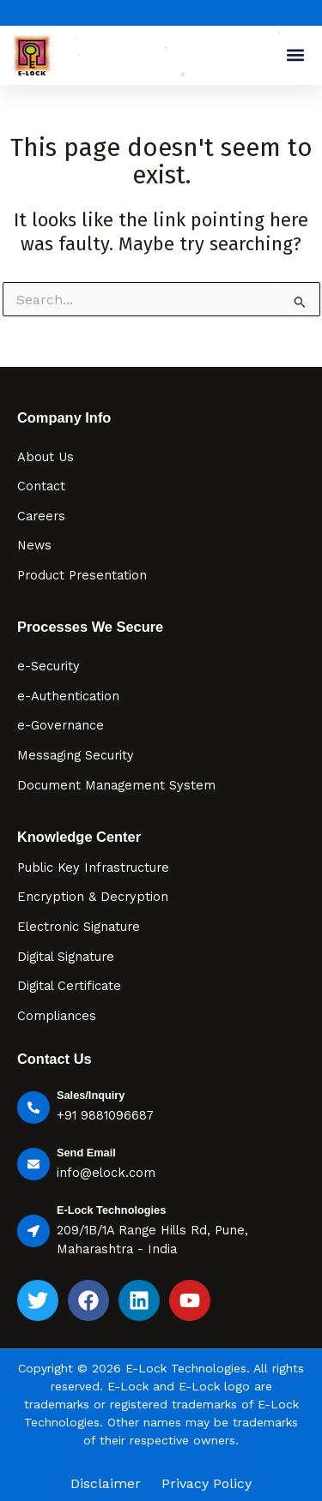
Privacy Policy (206, 1484)
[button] (295, 55)
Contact (41, 486)
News (34, 545)
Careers (41, 516)
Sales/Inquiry (91, 1095)
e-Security (48, 666)
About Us (45, 457)
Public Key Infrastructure (93, 867)
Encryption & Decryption (92, 896)
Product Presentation (82, 575)
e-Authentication (68, 696)
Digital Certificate (69, 986)
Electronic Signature (78, 926)
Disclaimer (105, 1484)
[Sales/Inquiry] (33, 1107)
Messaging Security (75, 755)
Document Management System (116, 785)
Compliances (56, 1016)
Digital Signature (65, 956)
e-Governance (60, 725)
